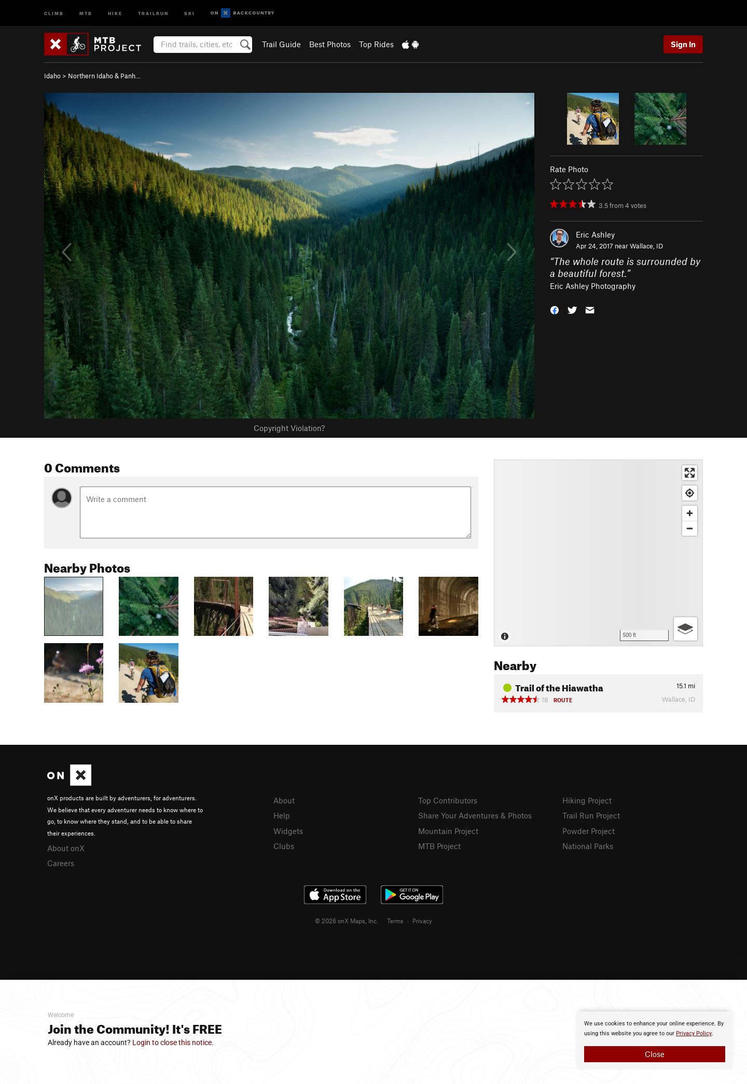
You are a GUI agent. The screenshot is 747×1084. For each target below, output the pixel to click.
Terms (395, 920)
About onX (66, 848)
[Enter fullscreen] (689, 472)
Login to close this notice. (173, 1042)
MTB (85, 12)
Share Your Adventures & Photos (475, 815)
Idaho (52, 76)
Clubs (283, 846)
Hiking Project (587, 800)
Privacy (422, 920)
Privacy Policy (694, 1033)
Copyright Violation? (289, 428)
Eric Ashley (595, 234)
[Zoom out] (689, 528)
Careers (60, 863)
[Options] (685, 629)
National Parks (587, 846)
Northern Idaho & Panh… (104, 76)
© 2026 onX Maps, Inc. (346, 920)
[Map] (598, 553)
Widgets (288, 831)
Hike (115, 12)
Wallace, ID (646, 246)
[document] (654, 1040)
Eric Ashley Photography (592, 285)
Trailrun (153, 12)
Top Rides (376, 44)
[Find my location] (689, 493)
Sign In (683, 44)
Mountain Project (448, 831)
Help (281, 815)
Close (655, 1054)
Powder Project (588, 831)
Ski (189, 12)
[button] (554, 309)
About (284, 800)
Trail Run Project (591, 815)
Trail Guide (281, 44)
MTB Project (439, 846)
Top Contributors (447, 800)
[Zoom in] (689, 513)
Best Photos (330, 44)
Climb (54, 12)
